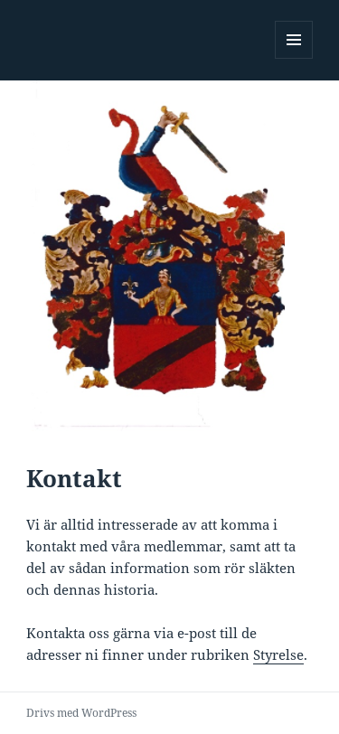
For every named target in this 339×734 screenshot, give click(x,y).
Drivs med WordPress (81, 712)
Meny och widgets (294, 58)
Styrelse (278, 654)
